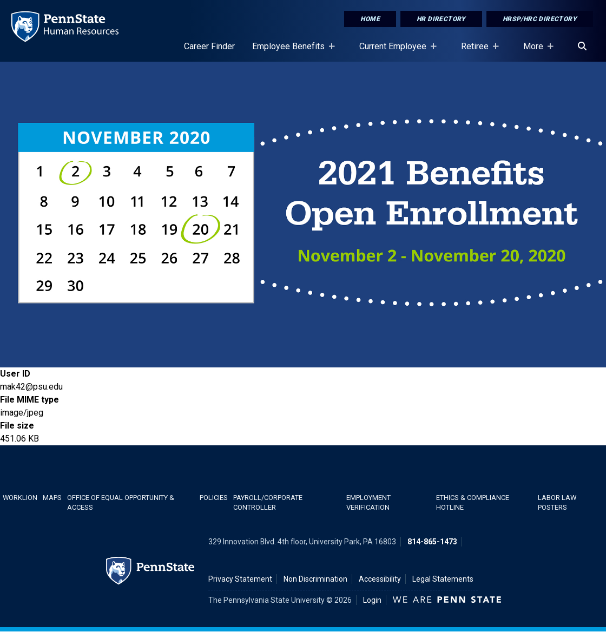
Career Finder (209, 46)
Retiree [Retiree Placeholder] (477, 51)
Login (372, 600)
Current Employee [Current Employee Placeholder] (395, 51)
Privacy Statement (240, 579)
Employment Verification (368, 502)
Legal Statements (442, 579)
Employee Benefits (290, 51)
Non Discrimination (315, 579)
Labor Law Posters (557, 502)
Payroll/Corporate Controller (267, 502)
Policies (214, 497)
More (535, 51)
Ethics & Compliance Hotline (472, 502)
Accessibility (380, 579)
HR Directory (441, 19)
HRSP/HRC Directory (540, 19)
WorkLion (20, 497)
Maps (52, 497)
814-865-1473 (432, 541)
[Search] (582, 46)
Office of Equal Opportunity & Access (120, 502)
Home (370, 19)
